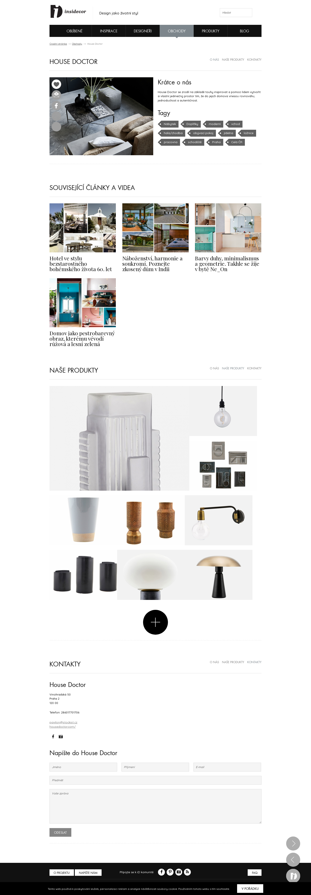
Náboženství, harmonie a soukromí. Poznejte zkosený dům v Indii (153, 263)
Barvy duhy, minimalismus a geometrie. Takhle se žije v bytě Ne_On (226, 263)
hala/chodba (172, 133)
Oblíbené (67, 31)
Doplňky (191, 124)
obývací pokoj (201, 133)
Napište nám (89, 871)
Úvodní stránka (58, 43)
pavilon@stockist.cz (62, 721)
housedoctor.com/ (62, 725)
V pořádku (250, 889)
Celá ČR (234, 142)
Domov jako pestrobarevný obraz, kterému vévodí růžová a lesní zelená (82, 337)
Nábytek (169, 124)
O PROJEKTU (62, 871)
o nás (214, 60)
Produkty (210, 31)
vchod (234, 124)
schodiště (193, 142)
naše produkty (233, 60)
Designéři (143, 31)
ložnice (246, 133)
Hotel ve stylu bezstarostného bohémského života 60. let (82, 260)
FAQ (254, 871)
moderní (213, 124)
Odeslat (60, 831)
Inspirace (109, 31)
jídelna (226, 133)
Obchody (177, 31)
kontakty (254, 60)
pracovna (170, 142)
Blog (244, 31)
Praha (214, 142)
